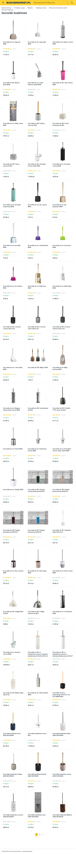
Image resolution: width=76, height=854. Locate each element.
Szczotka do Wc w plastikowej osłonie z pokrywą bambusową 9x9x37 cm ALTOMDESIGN (63, 655)
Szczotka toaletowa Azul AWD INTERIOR (11, 734)
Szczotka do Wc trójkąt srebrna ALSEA (36, 612)
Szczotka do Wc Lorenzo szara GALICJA (37, 328)
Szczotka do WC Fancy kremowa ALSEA (61, 124)
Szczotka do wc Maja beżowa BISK (60, 368)
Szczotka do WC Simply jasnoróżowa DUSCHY (61, 490)
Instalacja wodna (41, 8)
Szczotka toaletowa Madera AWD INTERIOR (62, 816)
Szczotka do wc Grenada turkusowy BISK (12, 206)
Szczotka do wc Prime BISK (12, 449)
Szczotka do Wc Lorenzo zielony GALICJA (61, 328)
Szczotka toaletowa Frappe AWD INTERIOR (12, 775)
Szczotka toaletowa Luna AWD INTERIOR (36, 816)
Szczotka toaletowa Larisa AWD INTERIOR (62, 775)
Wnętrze (30, 8)
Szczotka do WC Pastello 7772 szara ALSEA (61, 409)
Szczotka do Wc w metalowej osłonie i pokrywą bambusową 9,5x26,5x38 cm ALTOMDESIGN (38, 655)
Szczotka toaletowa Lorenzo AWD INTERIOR (13, 816)
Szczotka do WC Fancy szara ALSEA (11, 165)
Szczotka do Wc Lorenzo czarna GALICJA (12, 328)
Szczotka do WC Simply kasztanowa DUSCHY (11, 531)
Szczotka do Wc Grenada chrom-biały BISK (37, 165)
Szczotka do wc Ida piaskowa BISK (59, 206)
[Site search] (49, 2)
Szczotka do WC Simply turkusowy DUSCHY (36, 531)
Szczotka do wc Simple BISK (13, 489)
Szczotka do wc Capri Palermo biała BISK (35, 83)
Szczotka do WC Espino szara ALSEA (36, 124)
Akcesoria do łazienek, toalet (58, 8)
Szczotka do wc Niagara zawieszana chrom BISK (11, 409)
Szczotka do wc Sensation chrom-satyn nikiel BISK (62, 450)
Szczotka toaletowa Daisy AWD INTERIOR (61, 734)
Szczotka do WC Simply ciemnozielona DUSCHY (36, 490)
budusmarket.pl (6, 8)
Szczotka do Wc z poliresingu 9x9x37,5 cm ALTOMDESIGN (61, 694)
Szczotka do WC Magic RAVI (38, 367)
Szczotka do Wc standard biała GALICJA (62, 531)
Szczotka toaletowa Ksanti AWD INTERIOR (37, 775)
